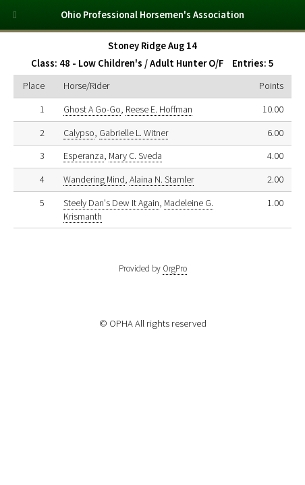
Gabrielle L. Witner (133, 133)
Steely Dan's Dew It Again (111, 203)
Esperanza (83, 156)
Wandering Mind (94, 179)
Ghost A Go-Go (92, 109)
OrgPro (175, 268)
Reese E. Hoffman (159, 109)
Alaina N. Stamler (162, 179)
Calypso (78, 133)
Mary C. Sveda (135, 156)
